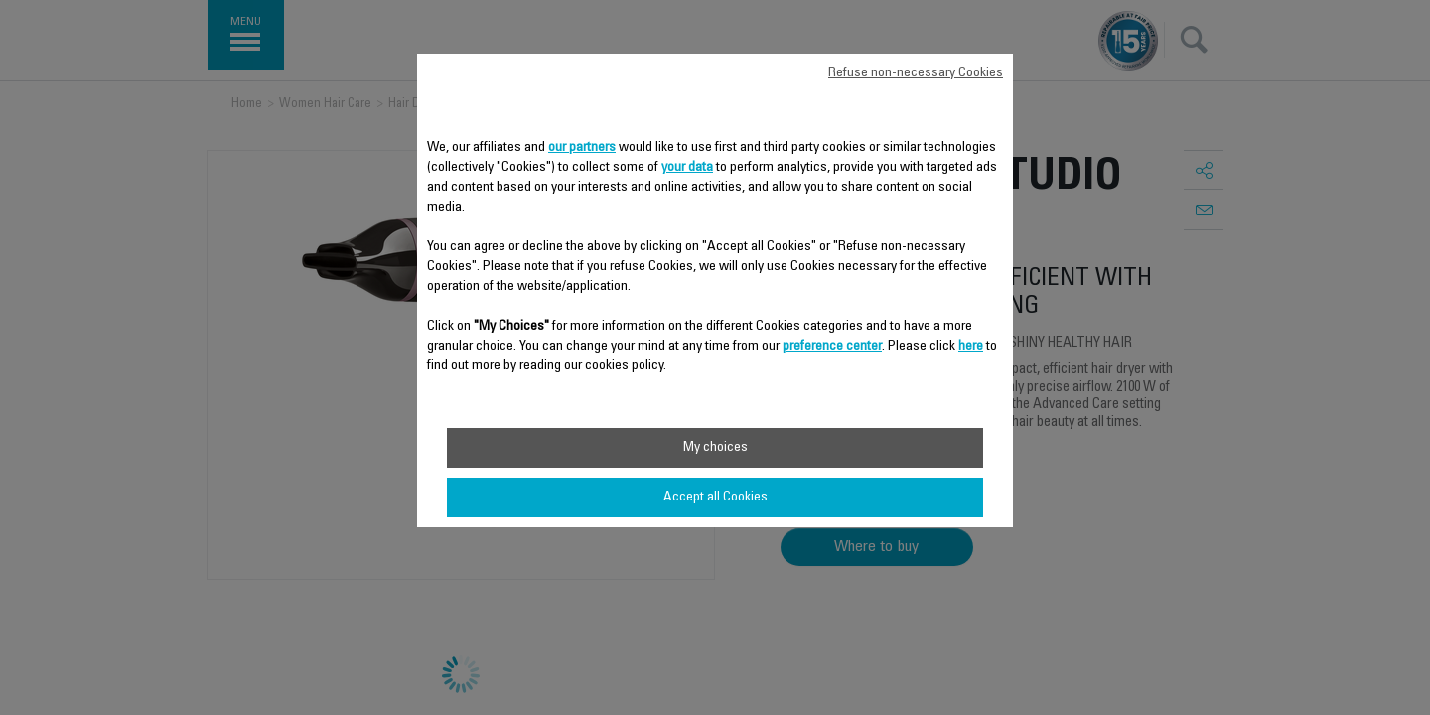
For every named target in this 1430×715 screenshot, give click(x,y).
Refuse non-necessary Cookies (915, 73)
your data (687, 168)
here (970, 347)
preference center (832, 347)
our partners (582, 148)
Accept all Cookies (715, 497)
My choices (715, 448)
